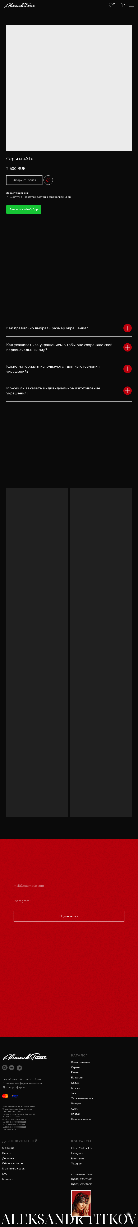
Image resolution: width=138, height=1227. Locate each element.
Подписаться (68, 916)
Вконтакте (77, 1158)
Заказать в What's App (24, 209)
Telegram (76, 1163)
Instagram (77, 1153)
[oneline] (69, 901)
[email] (69, 885)
